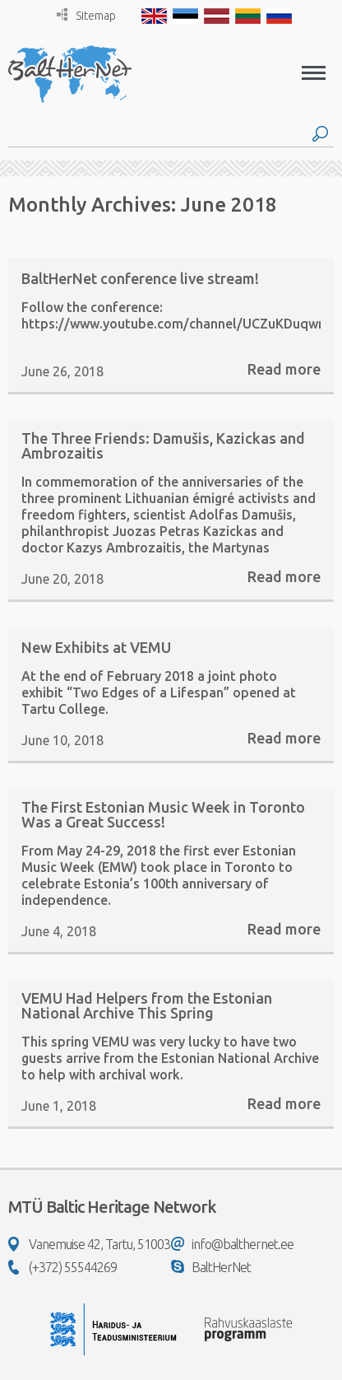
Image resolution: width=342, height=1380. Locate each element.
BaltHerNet (211, 1267)
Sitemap (86, 15)
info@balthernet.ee (232, 1244)
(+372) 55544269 (62, 1267)
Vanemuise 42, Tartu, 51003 (89, 1244)
